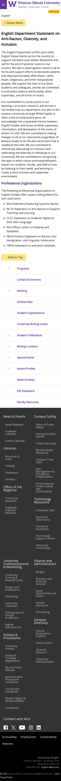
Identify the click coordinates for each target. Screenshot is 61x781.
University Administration (45, 660)
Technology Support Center (45, 537)
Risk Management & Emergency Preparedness (45, 472)
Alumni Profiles (26, 368)
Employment (28, 737)
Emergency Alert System (46, 435)
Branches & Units (12, 458)
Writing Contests (27, 346)
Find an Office (44, 643)
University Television (11, 604)
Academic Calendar (10, 433)
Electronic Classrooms (43, 518)
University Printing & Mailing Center (14, 577)
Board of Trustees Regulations (12, 658)
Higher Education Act (13, 626)
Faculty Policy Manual (13, 669)
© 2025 (3, 773)
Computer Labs (45, 510)
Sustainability (48, 737)
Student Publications (29, 335)
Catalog (10, 466)
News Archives (26, 379)
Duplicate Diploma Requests (11, 510)
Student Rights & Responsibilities (15, 699)
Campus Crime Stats (45, 461)
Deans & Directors (41, 651)
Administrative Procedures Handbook (14, 679)
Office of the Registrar (12, 488)
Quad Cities (34, 6)
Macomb (22, 6)
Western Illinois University (39, 3)
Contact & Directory (29, 279)
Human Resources (42, 604)
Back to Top (14, 257)
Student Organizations (31, 313)
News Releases (14, 424)
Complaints (12, 707)
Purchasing (43, 612)
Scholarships (25, 301)
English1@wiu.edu (50, 767)
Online (45, 6)
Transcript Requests (11, 499)
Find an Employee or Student (43, 633)
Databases (11, 472)
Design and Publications (12, 588)
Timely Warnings (46, 443)
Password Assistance (42, 528)
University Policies (11, 647)
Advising (22, 290)
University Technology (43, 546)
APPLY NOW (54, 11)
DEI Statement (25, 391)
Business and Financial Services (44, 581)
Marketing (11, 596)
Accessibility (9, 737)
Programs (23, 268)
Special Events (25, 357)
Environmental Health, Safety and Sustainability (45, 487)
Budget (40, 572)
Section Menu (13, 23)
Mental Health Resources (44, 451)
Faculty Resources (28, 402)
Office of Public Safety (45, 426)
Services (10, 479)
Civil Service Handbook (12, 690)
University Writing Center (32, 324)
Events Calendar (15, 441)
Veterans (7, 743)
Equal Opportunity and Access (46, 593)
